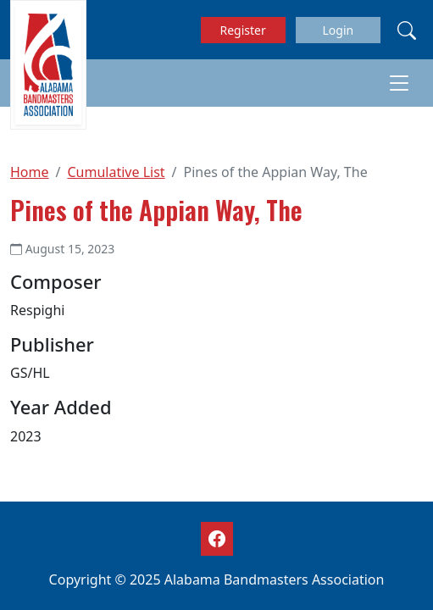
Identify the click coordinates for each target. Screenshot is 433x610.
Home (29, 172)
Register (243, 30)
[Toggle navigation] (399, 83)
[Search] (407, 30)
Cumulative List (115, 172)
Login (337, 30)
